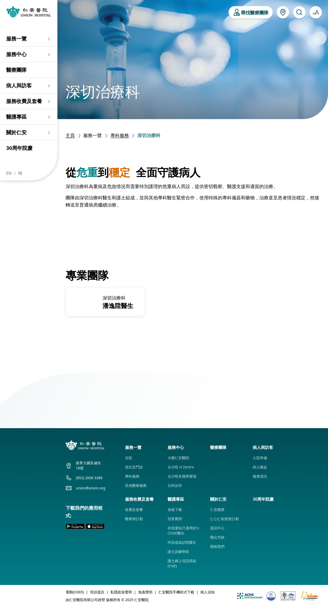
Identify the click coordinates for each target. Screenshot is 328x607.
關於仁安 (16, 132)
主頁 (70, 135)
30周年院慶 (19, 148)
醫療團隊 (16, 69)
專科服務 (119, 135)
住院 (128, 457)
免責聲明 (145, 592)
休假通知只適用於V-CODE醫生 (184, 531)
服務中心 (16, 54)
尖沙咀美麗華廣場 (182, 476)
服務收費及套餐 (24, 101)
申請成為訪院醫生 (182, 542)
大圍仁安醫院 (178, 457)
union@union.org (90, 488)
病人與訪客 (19, 85)
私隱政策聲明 (121, 592)
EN (9, 173)
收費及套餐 (134, 509)
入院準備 (260, 457)
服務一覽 (16, 38)
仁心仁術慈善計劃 (224, 518)
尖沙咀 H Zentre (181, 467)
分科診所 (175, 485)
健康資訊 (260, 476)
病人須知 (207, 592)
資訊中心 (217, 528)
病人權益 (260, 467)
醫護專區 (16, 116)
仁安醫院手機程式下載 (176, 592)
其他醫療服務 (136, 485)
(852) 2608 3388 (89, 477)
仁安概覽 (217, 509)
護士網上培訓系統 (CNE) (182, 563)
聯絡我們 (217, 546)
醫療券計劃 (134, 518)
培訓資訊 (97, 592)
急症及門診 (134, 467)
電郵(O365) (75, 592)
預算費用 (175, 518)
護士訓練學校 (178, 551)
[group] (105, 302)
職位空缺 (217, 537)
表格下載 (175, 509)
